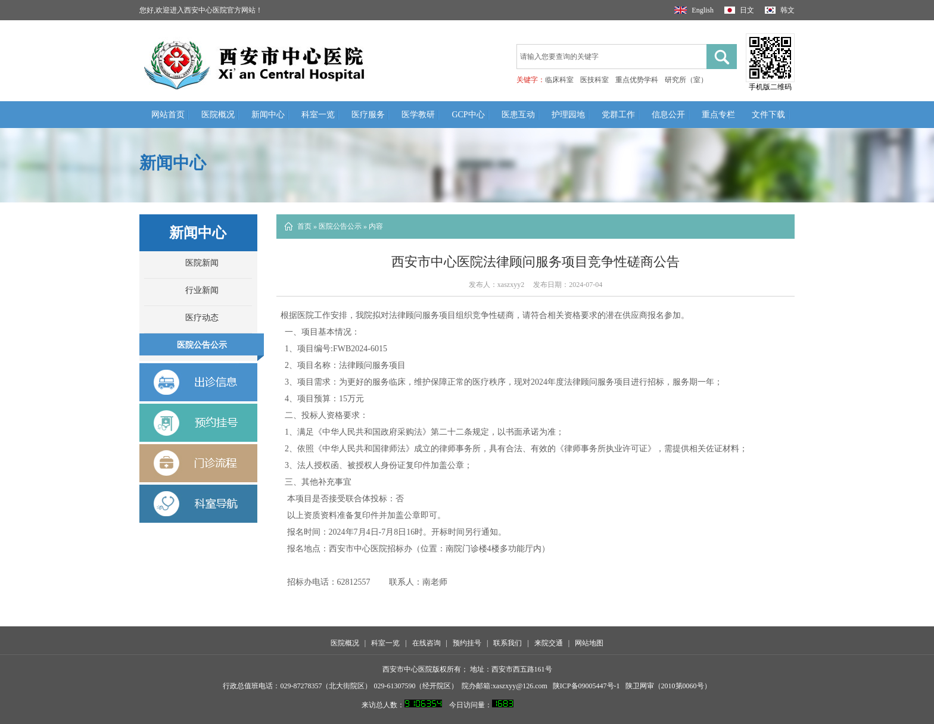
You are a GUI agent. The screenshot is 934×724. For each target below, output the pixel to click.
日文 (739, 10)
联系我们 (507, 643)
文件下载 (768, 114)
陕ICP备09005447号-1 (586, 686)
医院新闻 (202, 262)
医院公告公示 (202, 345)
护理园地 (568, 114)
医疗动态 (202, 317)
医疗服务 (368, 114)
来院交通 (548, 643)
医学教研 (418, 114)
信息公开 (668, 114)
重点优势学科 (636, 80)
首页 (304, 226)
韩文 (780, 10)
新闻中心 (268, 114)
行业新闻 (202, 290)
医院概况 (218, 114)
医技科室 (594, 80)
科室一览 (318, 114)
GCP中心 (468, 114)
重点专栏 (718, 114)
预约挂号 (467, 643)
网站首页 (168, 114)
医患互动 (518, 114)
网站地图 (589, 643)
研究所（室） (686, 80)
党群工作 (618, 114)
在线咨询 (426, 643)
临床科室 (559, 80)
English (694, 10)
